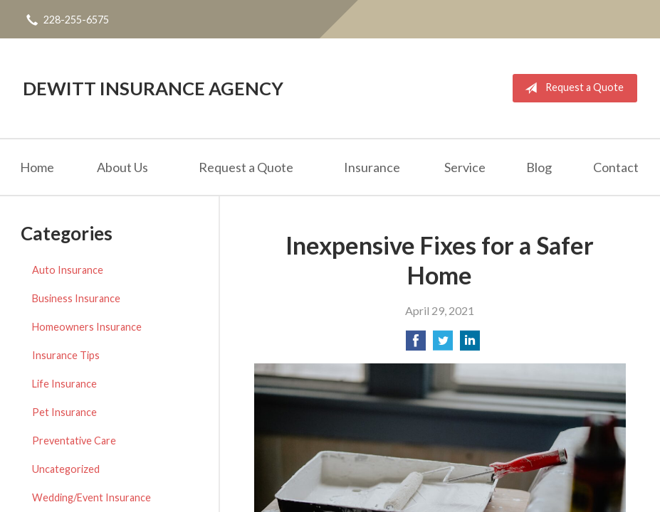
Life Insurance (64, 384)
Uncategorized (66, 469)
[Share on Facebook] (416, 344)
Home (37, 167)
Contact (616, 167)
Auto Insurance (67, 270)
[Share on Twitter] (443, 344)
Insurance (372, 167)
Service (465, 167)
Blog (539, 167)
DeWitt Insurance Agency (153, 88)
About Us (122, 167)
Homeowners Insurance (87, 327)
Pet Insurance (64, 412)
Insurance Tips (66, 355)
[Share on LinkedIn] (470, 344)
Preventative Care (74, 440)
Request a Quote (571, 88)
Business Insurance (76, 298)
